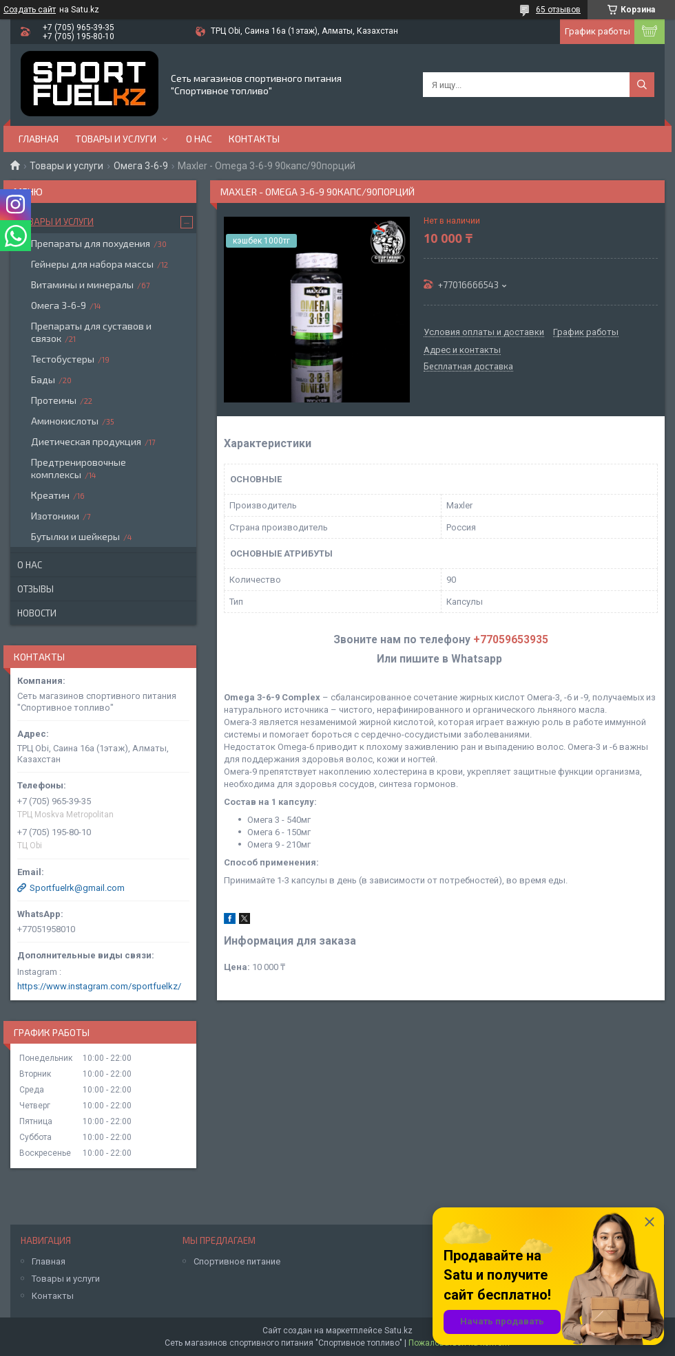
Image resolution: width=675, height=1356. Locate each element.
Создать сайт (29, 9)
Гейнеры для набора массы (92, 264)
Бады (43, 379)
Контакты (254, 138)
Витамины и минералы (82, 284)
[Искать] (642, 84)
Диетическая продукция (86, 441)
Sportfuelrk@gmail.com (77, 888)
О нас (199, 138)
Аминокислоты (64, 421)
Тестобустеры (62, 359)
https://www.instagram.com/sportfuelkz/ (99, 986)
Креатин (50, 495)
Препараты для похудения (90, 243)
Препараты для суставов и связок (91, 332)
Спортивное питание (237, 1261)
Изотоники (55, 515)
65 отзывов (558, 9)
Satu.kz (398, 1330)
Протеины (53, 400)
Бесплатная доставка (468, 367)
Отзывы (35, 588)
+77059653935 (510, 640)
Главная (39, 138)
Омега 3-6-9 (141, 165)
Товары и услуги (115, 138)
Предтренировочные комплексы (78, 468)
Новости (36, 612)
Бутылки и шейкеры (75, 536)
